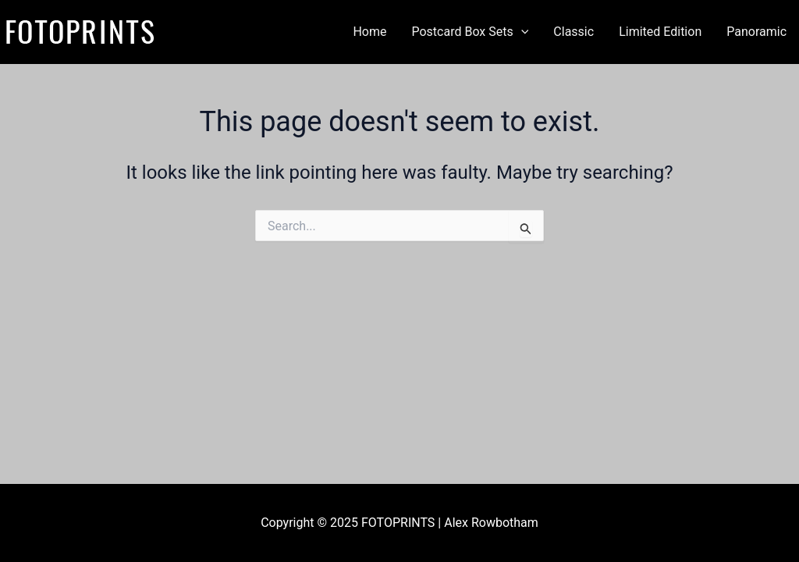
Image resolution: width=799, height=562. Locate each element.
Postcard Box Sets (469, 32)
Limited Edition (660, 31)
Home (369, 31)
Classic (573, 31)
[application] (521, 32)
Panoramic (756, 31)
